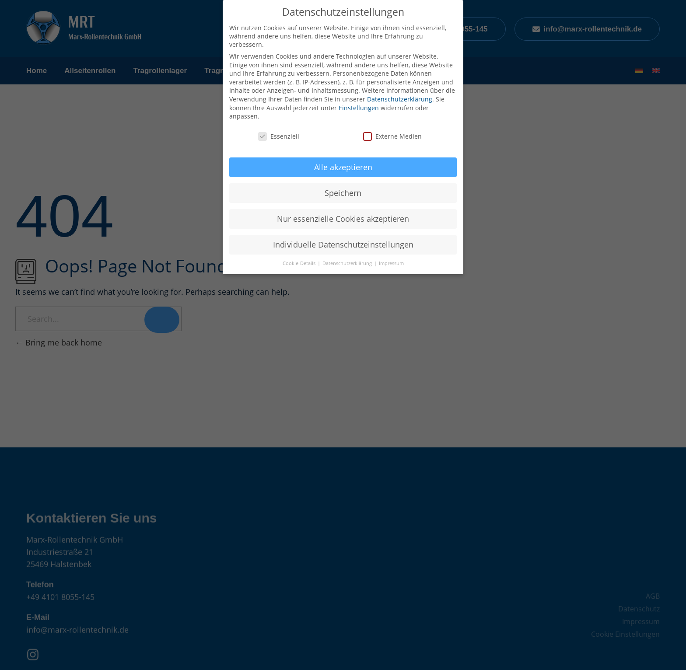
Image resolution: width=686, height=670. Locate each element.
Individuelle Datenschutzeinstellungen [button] (343, 244)
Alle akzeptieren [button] (343, 167)
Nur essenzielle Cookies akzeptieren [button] (343, 218)
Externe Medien (392, 136)
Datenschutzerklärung (399, 99)
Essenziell (278, 136)
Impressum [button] (391, 263)
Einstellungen (359, 108)
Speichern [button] (343, 193)
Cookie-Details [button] (300, 263)
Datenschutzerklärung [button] (347, 263)
